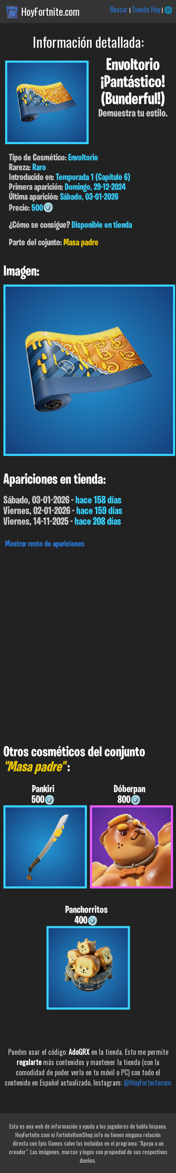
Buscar (119, 9)
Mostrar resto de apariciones (44, 544)
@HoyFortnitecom (147, 1082)
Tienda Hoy (146, 9)
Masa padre (80, 243)
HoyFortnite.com (50, 11)
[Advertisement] (88, 644)
